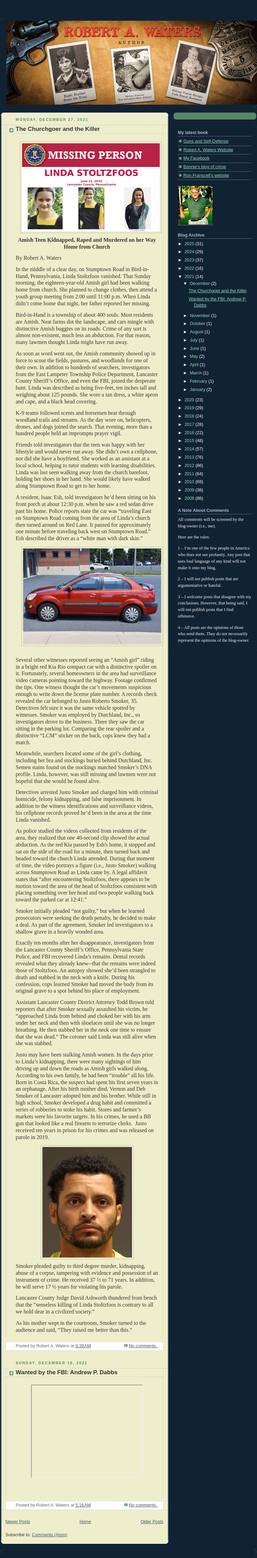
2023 (190, 260)
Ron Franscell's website (206, 175)
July (194, 340)
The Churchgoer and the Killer (58, 129)
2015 (190, 440)
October (198, 323)
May (194, 356)
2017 (190, 424)
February (199, 381)
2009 (190, 490)
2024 (190, 251)
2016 (190, 432)
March (196, 373)
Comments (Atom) (49, 1534)
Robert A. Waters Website (208, 149)
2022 (190, 268)
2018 (190, 416)
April (195, 364)
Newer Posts (18, 1521)
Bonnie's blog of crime (205, 166)
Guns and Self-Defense (206, 141)
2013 (190, 457)
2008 (190, 498)
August (197, 331)
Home (85, 1521)
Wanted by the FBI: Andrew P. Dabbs (67, 1372)
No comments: (143, 1346)
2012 (190, 465)
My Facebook (197, 158)
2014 (190, 449)
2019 (190, 407)
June (195, 348)
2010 (190, 481)
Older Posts (152, 1521)
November (200, 315)
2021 (190, 276)
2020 (190, 400)
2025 (190, 243)
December (200, 283)
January (198, 389)
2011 (190, 473)
